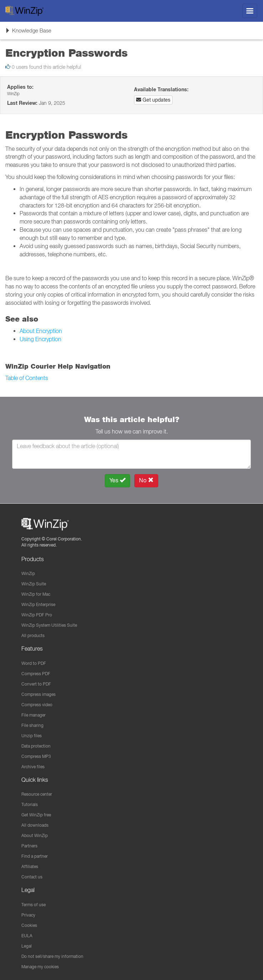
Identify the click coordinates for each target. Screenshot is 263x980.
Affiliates (29, 866)
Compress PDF (35, 673)
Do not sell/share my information (52, 956)
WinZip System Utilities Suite (49, 625)
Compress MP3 (36, 756)
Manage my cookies (40, 966)
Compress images (38, 694)
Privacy (28, 915)
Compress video (36, 704)
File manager (33, 715)
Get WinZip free (36, 814)
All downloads (34, 825)
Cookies (29, 925)
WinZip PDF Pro (36, 614)
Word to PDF (33, 663)
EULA (26, 935)
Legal (26, 946)
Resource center (36, 794)
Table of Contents (26, 378)
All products (33, 635)
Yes (117, 480)
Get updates (153, 100)
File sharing (32, 725)
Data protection (36, 746)
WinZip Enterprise (38, 604)
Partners (29, 845)
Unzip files (31, 735)
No (146, 480)
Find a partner (34, 856)
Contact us (31, 876)
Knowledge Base (28, 32)
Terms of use (33, 904)
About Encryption (41, 331)
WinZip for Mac (35, 594)
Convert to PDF (36, 684)
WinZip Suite (33, 583)
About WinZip (34, 835)
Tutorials (29, 804)
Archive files (33, 766)
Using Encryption (40, 339)
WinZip (28, 573)
